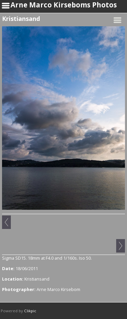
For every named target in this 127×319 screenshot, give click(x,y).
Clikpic (30, 310)
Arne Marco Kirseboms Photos (63, 4)
